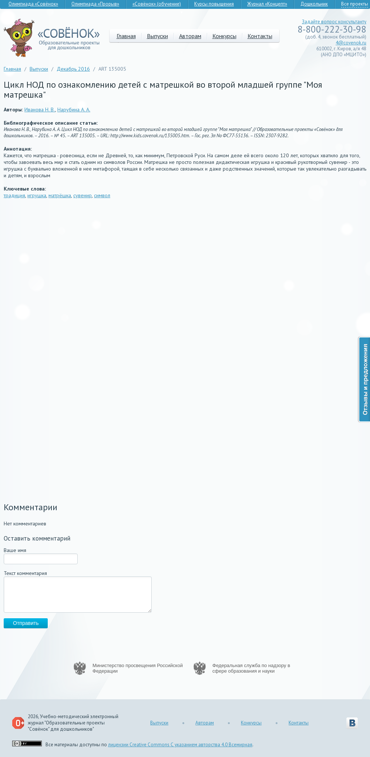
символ (102, 195)
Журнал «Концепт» (267, 4)
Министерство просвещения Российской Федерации (137, 668)
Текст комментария (25, 573)
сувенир (82, 195)
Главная (126, 36)
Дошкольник (314, 4)
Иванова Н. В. (39, 109)
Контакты (260, 36)
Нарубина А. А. (73, 109)
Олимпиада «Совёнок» (33, 4)
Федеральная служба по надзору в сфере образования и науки (251, 668)
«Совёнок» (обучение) (156, 4)
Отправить (25, 623)
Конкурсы (224, 36)
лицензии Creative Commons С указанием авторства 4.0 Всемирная (180, 744)
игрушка (36, 195)
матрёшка (59, 195)
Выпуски (157, 36)
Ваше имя (15, 550)
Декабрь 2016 (73, 68)
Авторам (190, 36)
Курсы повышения (214, 4)
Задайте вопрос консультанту (334, 21)
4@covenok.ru (351, 43)
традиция (14, 195)
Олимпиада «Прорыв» (95, 4)
